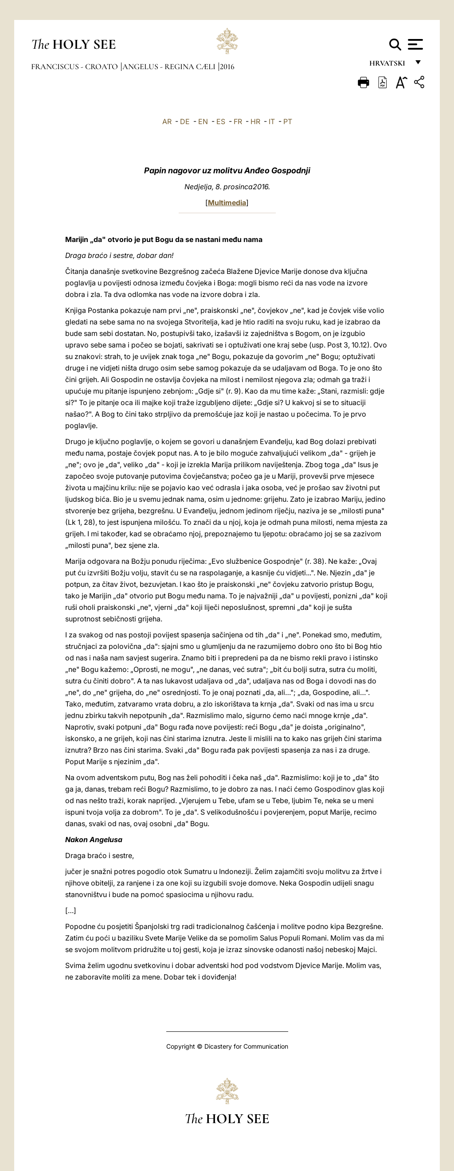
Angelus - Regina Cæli (169, 66)
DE (185, 121)
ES (220, 121)
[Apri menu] (414, 44)
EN (203, 121)
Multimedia (227, 202)
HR (255, 121)
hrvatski (389, 65)
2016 (227, 66)
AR (167, 121)
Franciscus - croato (75, 66)
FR (238, 121)
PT (287, 121)
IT (272, 121)
